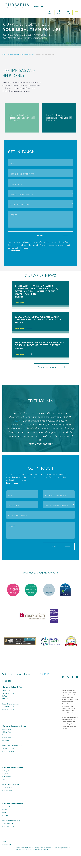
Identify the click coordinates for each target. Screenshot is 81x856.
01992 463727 (9, 748)
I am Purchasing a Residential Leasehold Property (21, 117)
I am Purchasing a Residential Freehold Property (57, 117)
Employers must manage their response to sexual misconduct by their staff (39, 343)
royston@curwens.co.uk (12, 784)
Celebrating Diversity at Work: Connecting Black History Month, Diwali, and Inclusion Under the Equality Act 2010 (36, 290)
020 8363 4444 (40, 673)
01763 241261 (9, 787)
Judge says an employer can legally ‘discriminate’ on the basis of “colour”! (39, 318)
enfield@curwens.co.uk (11, 704)
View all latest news (51, 367)
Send (40, 235)
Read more (23, 303)
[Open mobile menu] (76, 13)
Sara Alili (18, 420)
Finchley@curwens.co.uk (12, 820)
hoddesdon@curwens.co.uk (13, 746)
